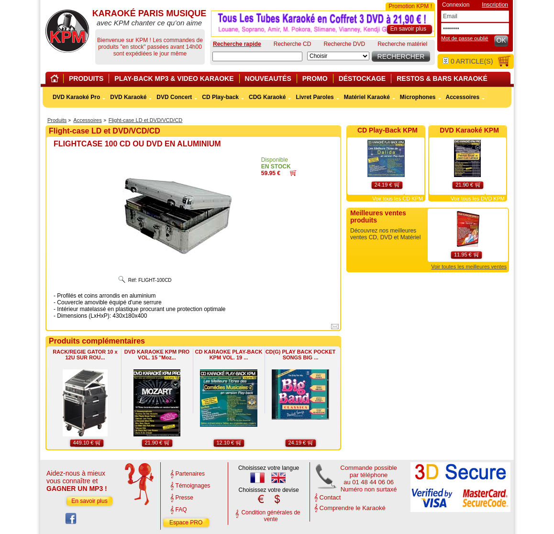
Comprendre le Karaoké (353, 508)
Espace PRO (185, 522)
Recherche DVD (344, 44)
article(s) (468, 61)
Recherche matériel (402, 44)
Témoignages (193, 485)
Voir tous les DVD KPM (478, 198)
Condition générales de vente (270, 516)
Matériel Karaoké (367, 97)
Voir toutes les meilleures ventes (469, 266)
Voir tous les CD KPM (397, 198)
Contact (330, 497)
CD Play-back (220, 97)
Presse (184, 497)
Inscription (495, 4)
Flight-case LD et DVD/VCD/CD (146, 120)
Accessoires (87, 120)
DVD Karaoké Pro (76, 97)
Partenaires (190, 473)
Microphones (418, 97)
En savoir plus (89, 501)
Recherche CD (292, 44)
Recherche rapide (237, 44)
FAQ (181, 509)
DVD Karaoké (128, 97)
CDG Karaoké (267, 97)
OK (501, 40)
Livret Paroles (314, 97)
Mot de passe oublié (464, 38)
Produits (56, 120)
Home (56, 80)
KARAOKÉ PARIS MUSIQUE (67, 31)
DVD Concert (174, 97)
